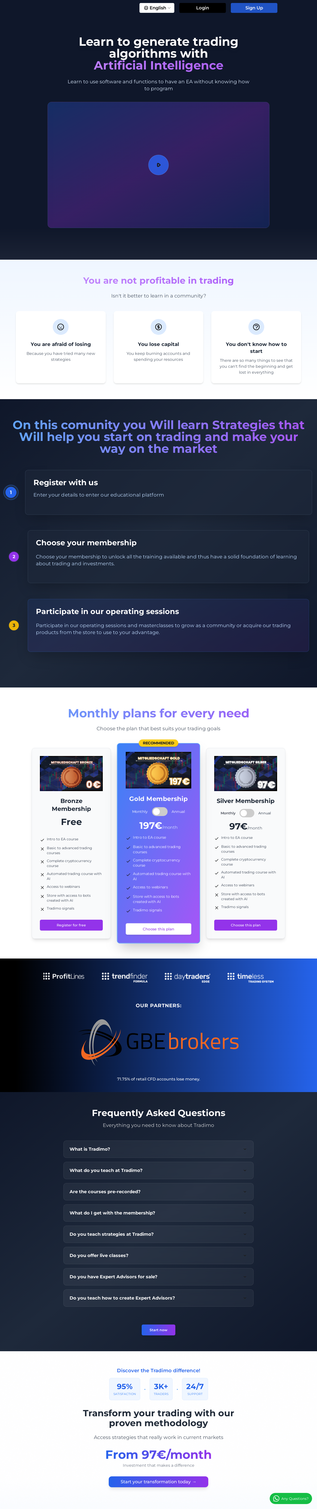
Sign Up (254, 8)
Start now (158, 1330)
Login (202, 8)
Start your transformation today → (158, 1482)
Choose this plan (158, 929)
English (157, 8)
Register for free (71, 925)
